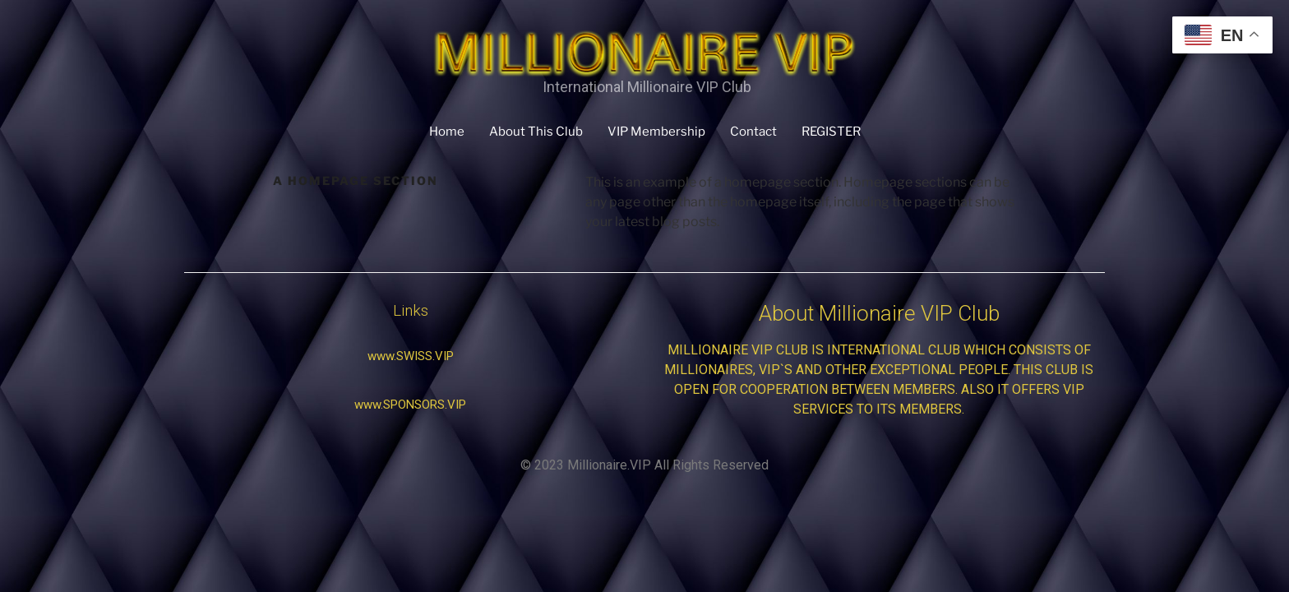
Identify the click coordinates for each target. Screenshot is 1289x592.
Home (446, 131)
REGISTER (831, 131)
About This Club (536, 131)
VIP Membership (656, 131)
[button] (411, 356)
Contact (753, 131)
